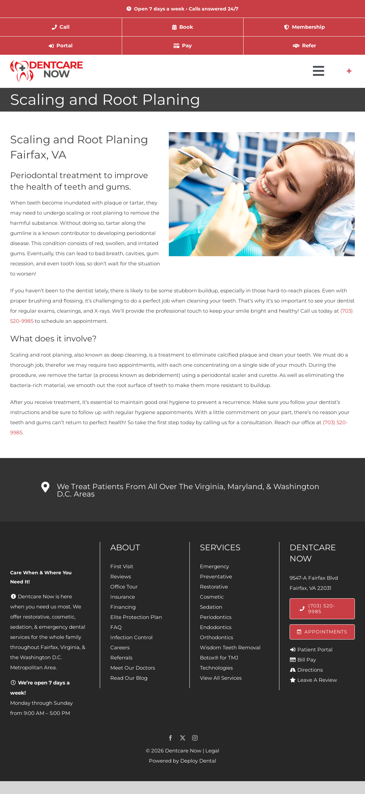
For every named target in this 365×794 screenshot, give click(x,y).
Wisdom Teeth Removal (230, 647)
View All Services (221, 678)
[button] (182, 489)
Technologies (216, 668)
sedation (21, 627)
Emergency (214, 566)
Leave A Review (317, 680)
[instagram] (195, 738)
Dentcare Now (183, 750)
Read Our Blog (128, 678)
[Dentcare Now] (47, 62)
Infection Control (131, 637)
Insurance (122, 597)
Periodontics (215, 617)
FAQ (116, 627)
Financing (123, 607)
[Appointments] (322, 632)
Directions (310, 670)
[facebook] (170, 738)
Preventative (216, 576)
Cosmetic (212, 597)
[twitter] (182, 738)
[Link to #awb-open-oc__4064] (349, 71)
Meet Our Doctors (132, 668)
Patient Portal (315, 649)
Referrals (121, 657)
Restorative (214, 586)
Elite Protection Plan (136, 617)
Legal (212, 750)
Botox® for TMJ (219, 657)
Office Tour (124, 586)
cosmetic (63, 616)
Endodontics (215, 627)
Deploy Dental (198, 760)
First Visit (121, 566)
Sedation (211, 607)
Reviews (120, 576)
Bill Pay (306, 659)
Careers (120, 647)
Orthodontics (216, 637)
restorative (36, 616)
